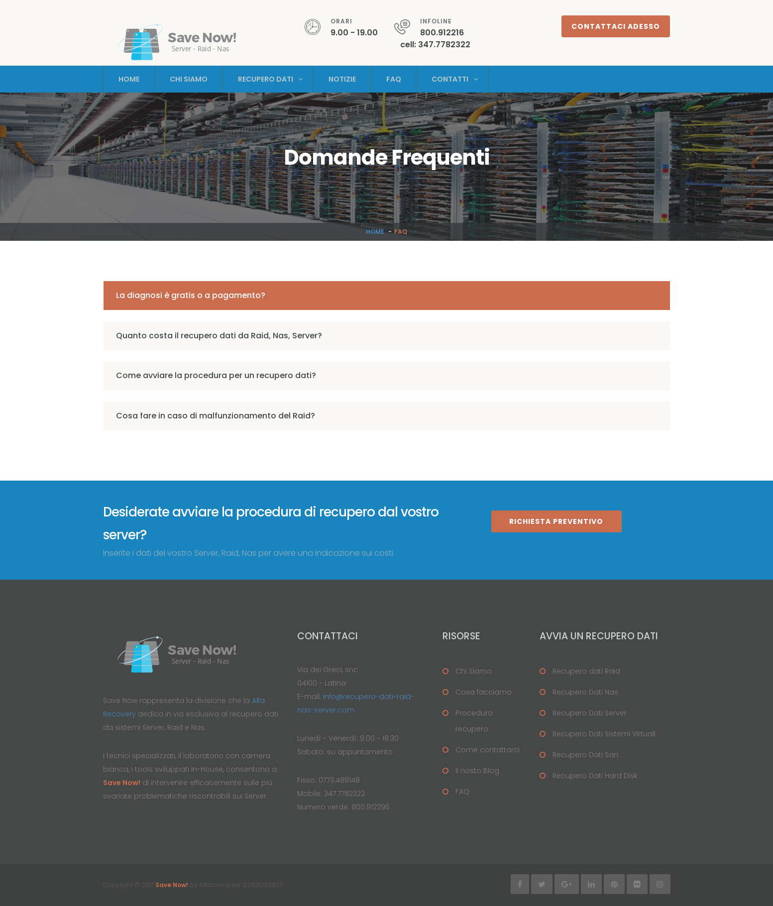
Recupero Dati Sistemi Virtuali (604, 734)
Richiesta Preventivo (556, 521)
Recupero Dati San (585, 755)
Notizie (342, 79)
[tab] (387, 295)
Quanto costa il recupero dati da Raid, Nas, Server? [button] (219, 335)
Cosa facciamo (483, 692)
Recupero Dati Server (589, 713)
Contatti (450, 79)
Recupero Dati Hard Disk (595, 776)
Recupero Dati (265, 79)
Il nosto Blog (477, 771)
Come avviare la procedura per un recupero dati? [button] (216, 375)
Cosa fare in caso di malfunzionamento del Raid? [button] (215, 415)
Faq (393, 79)
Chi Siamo (189, 79)
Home (128, 79)
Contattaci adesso (615, 26)
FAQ (462, 792)
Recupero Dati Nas (585, 692)
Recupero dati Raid (586, 671)
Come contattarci (487, 750)
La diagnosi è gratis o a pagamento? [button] (190, 295)
